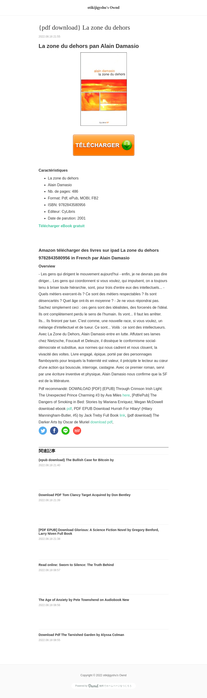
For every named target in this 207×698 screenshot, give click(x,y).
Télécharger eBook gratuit (62, 226)
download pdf (101, 422)
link (122, 415)
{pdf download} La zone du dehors (84, 27)
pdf (69, 409)
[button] (43, 431)
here (126, 395)
